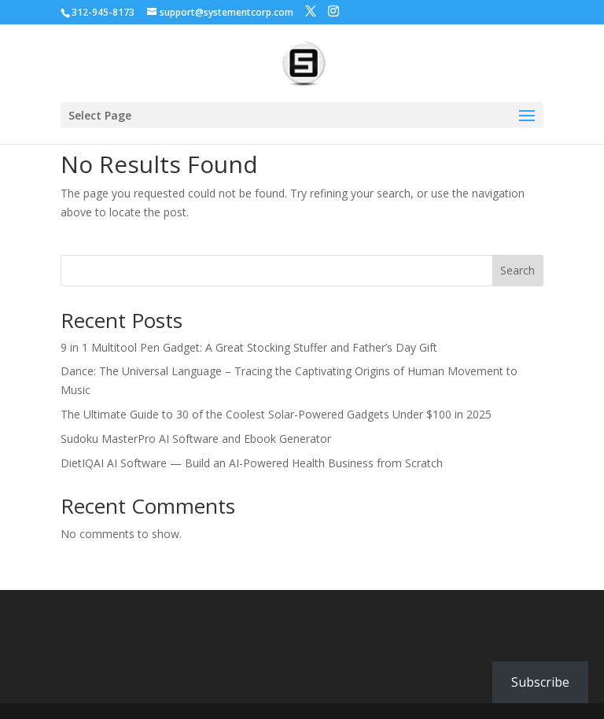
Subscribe (540, 682)
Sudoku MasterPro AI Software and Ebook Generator (196, 438)
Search (517, 270)
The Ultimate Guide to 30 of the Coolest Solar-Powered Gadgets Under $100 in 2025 (276, 414)
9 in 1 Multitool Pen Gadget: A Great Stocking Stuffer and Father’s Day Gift (249, 347)
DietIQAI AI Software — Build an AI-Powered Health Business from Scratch (252, 462)
